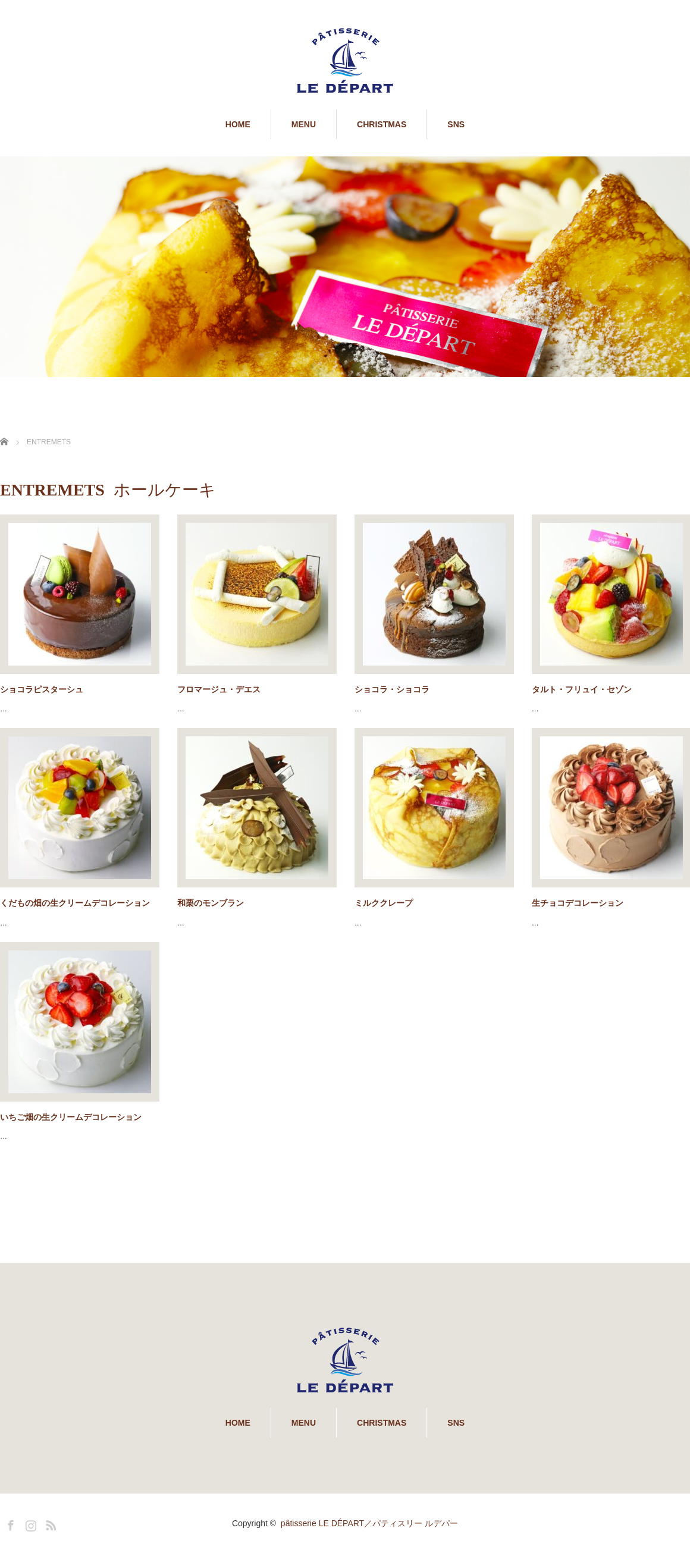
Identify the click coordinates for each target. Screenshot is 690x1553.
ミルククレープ (384, 903)
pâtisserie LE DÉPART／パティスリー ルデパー (369, 1523)
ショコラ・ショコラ (392, 689)
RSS (49, 1523)
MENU (303, 124)
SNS (456, 124)
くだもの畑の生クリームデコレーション (75, 903)
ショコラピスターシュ (41, 689)
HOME (237, 124)
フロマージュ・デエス (219, 689)
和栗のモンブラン (210, 903)
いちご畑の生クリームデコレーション (71, 1117)
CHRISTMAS (381, 124)
